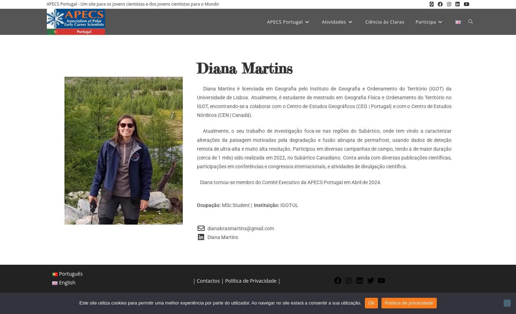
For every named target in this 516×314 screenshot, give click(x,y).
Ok (371, 303)
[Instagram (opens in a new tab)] (449, 4)
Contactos (208, 280)
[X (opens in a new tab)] (432, 4)
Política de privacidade (409, 303)
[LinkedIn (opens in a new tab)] (457, 4)
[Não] (507, 303)
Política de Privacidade (250, 280)
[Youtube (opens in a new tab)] (466, 4)
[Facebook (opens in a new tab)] (440, 4)
